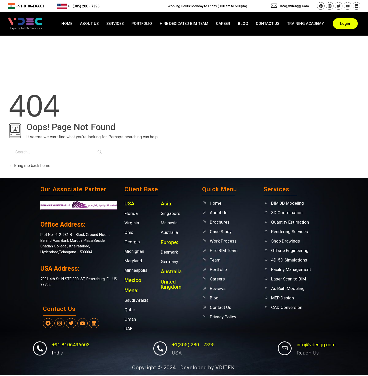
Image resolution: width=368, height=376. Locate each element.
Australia (169, 232)
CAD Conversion (286, 307)
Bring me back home (29, 165)
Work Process (223, 241)
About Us (218, 212)
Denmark (169, 252)
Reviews (218, 288)
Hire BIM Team (224, 250)
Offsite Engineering (289, 250)
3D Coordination (287, 212)
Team (215, 260)
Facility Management (291, 269)
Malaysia (169, 222)
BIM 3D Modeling (287, 203)
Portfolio (218, 269)
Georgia (132, 241)
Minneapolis (135, 270)
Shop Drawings (285, 241)
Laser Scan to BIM (288, 278)
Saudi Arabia (136, 300)
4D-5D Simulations (289, 260)
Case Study (221, 231)
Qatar (129, 309)
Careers (217, 278)
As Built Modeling (288, 288)
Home (215, 203)
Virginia (131, 222)
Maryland (133, 260)
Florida (131, 213)
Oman (130, 319)
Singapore (170, 213)
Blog (214, 297)
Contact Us (220, 307)
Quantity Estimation (290, 222)
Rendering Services (289, 231)
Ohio (128, 232)
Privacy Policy (223, 316)
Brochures (219, 222)
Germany (169, 261)
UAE (128, 328)
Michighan (134, 251)
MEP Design (282, 297)
